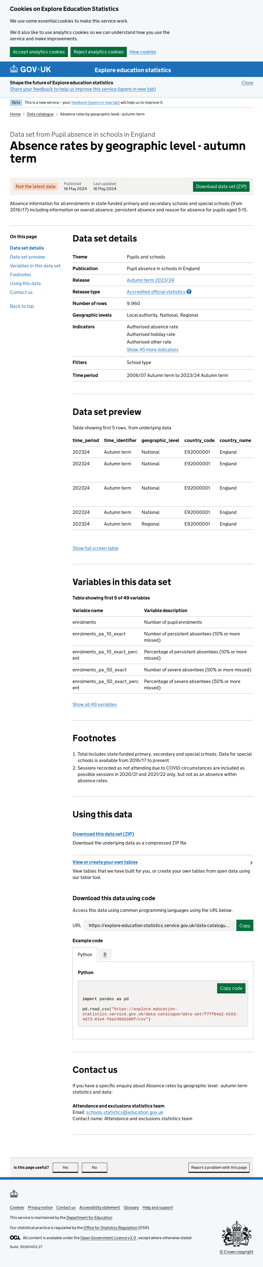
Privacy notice (40, 1207)
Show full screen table (95, 548)
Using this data (25, 283)
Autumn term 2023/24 (150, 280)
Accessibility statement (99, 1207)
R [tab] (105, 954)
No (99, 1167)
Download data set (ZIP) (221, 186)
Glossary (131, 1207)
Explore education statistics (133, 70)
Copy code (231, 988)
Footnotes (20, 274)
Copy (244, 926)
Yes (70, 1167)
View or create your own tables (105, 862)
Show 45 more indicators (153, 349)
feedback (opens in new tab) (95, 102)
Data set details (27, 248)
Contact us (21, 292)
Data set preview (27, 257)
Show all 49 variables (95, 704)
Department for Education (89, 1217)
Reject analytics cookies (99, 52)
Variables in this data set (35, 266)
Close (247, 82)
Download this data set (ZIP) (103, 834)
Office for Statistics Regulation (110, 1227)
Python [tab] (85, 954)
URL (77, 925)
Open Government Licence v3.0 (108, 1237)
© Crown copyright (236, 1251)
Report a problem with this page (219, 1167)
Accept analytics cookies (39, 52)
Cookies (17, 1207)
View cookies (142, 52)
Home (15, 114)
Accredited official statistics (159, 292)
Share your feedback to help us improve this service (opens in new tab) (83, 89)
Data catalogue (40, 114)
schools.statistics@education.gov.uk (124, 1112)
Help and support (158, 1207)
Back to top (22, 306)
